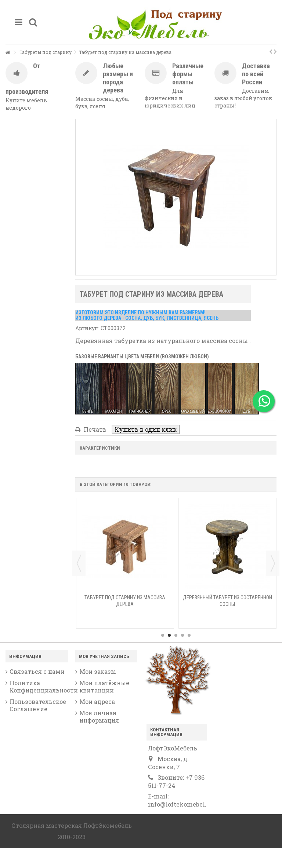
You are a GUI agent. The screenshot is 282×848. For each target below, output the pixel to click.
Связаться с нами (37, 671)
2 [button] (169, 635)
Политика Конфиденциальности (39, 686)
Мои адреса (97, 701)
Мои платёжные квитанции (104, 686)
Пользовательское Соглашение (38, 705)
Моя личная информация (99, 716)
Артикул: (87, 328)
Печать (94, 429)
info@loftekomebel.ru (180, 804)
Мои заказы (97, 671)
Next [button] (272, 563)
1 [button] (162, 635)
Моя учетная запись (104, 656)
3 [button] (175, 635)
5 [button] (189, 635)
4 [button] (182, 635)
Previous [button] (79, 563)
